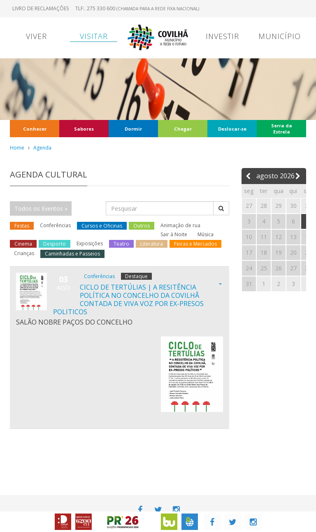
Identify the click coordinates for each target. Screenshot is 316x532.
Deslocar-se (232, 129)
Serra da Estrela (281, 128)
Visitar (94, 36)
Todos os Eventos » (40, 208)
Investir (222, 36)
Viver (36, 36)
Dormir (133, 129)
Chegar (183, 129)
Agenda (42, 147)
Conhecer (34, 129)
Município (279, 36)
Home (17, 147)
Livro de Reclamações (40, 8)
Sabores (84, 129)
